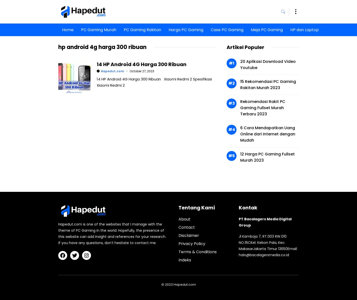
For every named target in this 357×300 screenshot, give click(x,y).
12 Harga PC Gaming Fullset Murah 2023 (267, 157)
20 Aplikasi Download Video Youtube (268, 65)
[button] (285, 12)
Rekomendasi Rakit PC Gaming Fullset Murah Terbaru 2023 (262, 108)
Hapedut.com (112, 71)
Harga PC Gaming (186, 30)
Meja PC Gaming (267, 30)
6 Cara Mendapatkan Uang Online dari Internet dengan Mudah (267, 134)
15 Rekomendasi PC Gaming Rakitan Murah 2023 (268, 85)
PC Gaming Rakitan (142, 30)
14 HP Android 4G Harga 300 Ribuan (141, 64)
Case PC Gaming (227, 30)
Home (68, 30)
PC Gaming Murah (98, 30)
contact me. (145, 242)
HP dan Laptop (304, 30)
